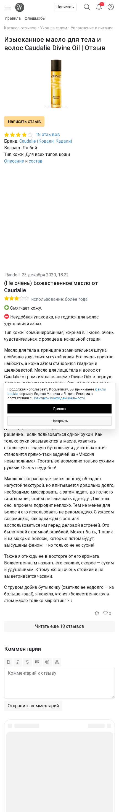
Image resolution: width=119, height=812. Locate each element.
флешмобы (35, 18)
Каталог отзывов (20, 28)
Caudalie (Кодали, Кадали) (45, 141)
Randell (12, 274)
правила (13, 18)
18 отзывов (48, 134)
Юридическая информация (59, 768)
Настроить (60, 421)
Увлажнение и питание (92, 28)
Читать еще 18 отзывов (59, 626)
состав (36, 161)
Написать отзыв (24, 121)
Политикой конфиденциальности (59, 398)
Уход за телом (53, 28)
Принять (59, 408)
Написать (65, 7)
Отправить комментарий (33, 705)
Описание (14, 161)
